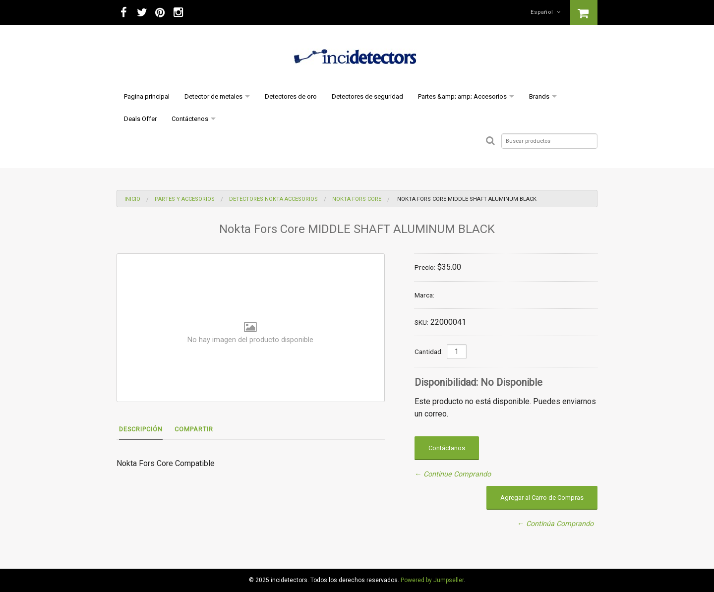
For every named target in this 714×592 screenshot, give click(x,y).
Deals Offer (140, 118)
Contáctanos (446, 448)
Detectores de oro (291, 96)
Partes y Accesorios (185, 199)
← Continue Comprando (453, 474)
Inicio (132, 199)
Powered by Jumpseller (432, 580)
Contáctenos (190, 118)
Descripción (141, 429)
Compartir (194, 429)
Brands (539, 96)
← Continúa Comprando (555, 524)
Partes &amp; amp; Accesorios (462, 96)
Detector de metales (213, 96)
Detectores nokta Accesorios (273, 199)
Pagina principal (147, 96)
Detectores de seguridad (367, 96)
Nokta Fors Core (356, 199)
